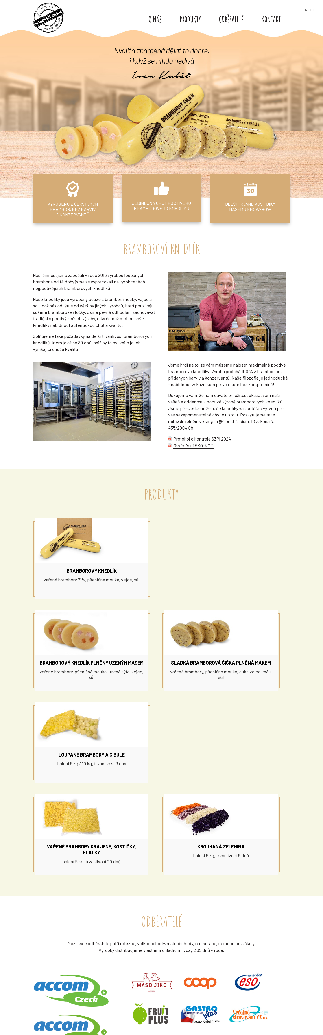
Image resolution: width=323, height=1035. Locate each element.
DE (312, 9)
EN (305, 9)
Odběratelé (234, 19)
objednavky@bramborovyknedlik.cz (246, 1018)
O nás (157, 19)
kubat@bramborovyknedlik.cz (159, 982)
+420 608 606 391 (147, 1018)
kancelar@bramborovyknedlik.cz (243, 982)
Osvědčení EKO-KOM (193, 447)
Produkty (193, 19)
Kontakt (274, 19)
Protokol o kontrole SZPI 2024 (202, 441)
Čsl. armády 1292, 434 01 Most (239, 970)
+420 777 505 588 (262, 976)
